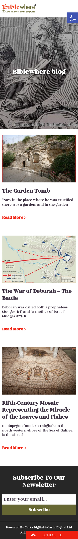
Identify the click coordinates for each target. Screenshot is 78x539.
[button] (72, 17)
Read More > (14, 217)
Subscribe (39, 509)
